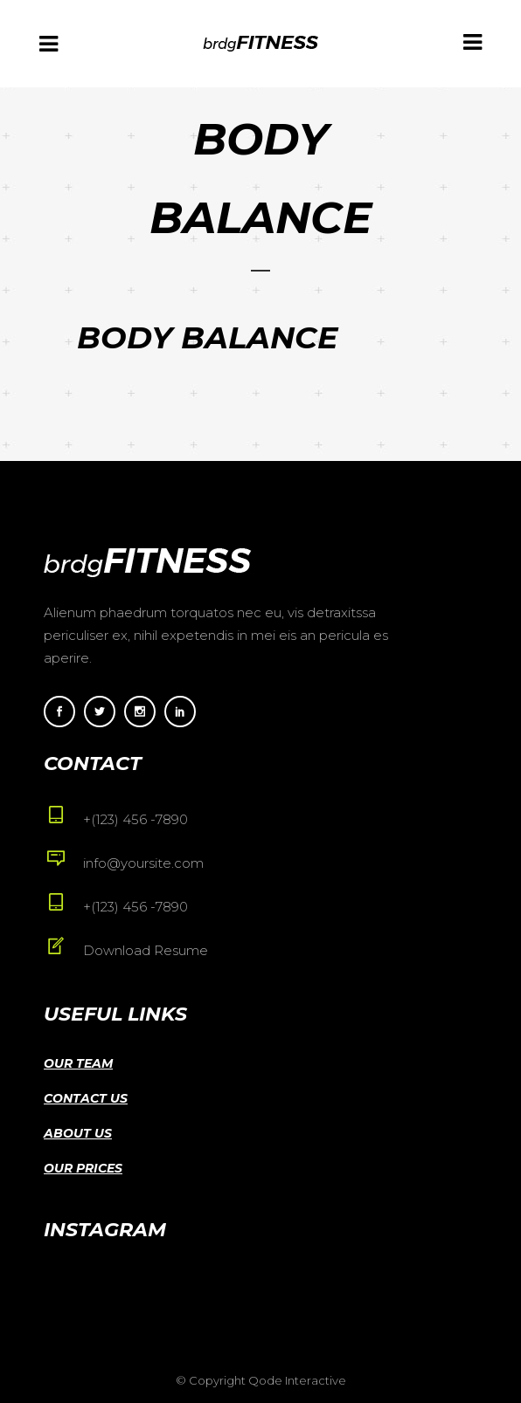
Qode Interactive (297, 1380)
